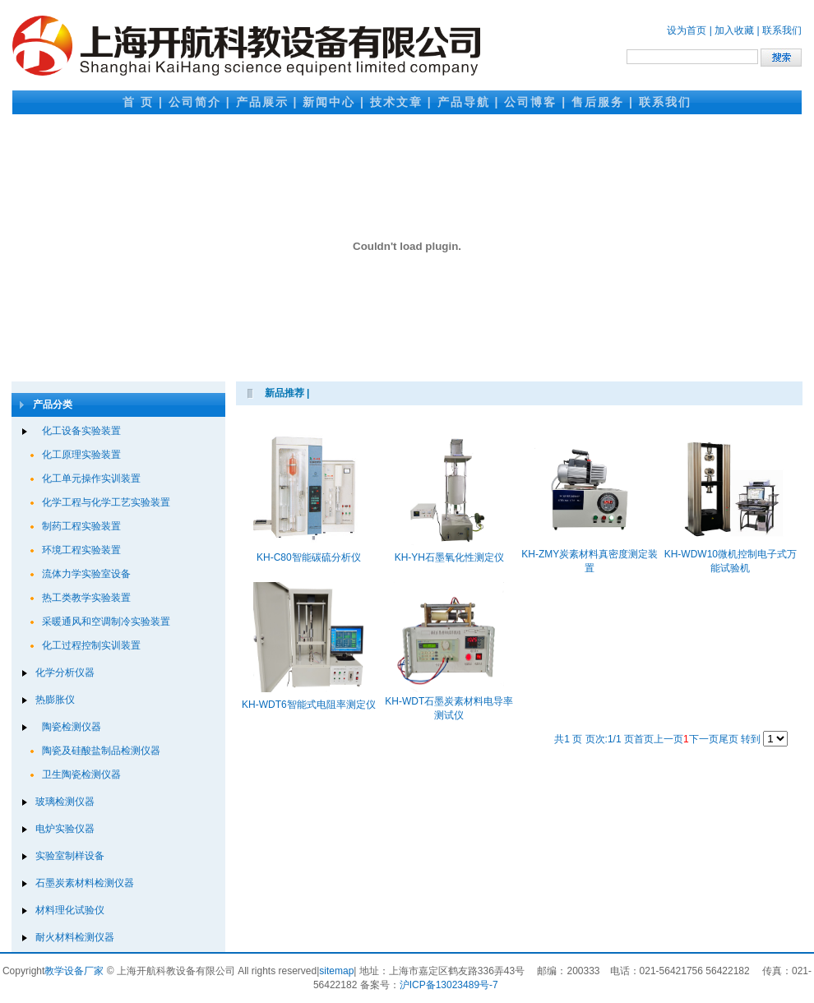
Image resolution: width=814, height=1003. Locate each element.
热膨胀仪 (55, 699)
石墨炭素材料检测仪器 (84, 883)
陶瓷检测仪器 (71, 727)
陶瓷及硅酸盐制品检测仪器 (101, 750)
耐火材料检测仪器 (74, 937)
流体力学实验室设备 (86, 574)
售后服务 (597, 102)
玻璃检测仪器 (65, 801)
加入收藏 (734, 30)
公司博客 (530, 102)
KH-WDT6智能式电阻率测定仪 (309, 704)
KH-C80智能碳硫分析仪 (309, 557)
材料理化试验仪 (69, 910)
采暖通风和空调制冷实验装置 (106, 621)
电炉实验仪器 (65, 828)
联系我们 (782, 30)
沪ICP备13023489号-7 (449, 985)
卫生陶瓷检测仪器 (81, 774)
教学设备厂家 (74, 971)
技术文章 (396, 102)
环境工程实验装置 (81, 550)
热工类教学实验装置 (86, 597)
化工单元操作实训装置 (91, 478)
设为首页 (686, 30)
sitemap (336, 971)
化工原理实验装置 (81, 454)
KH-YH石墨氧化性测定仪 (449, 557)
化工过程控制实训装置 (91, 645)
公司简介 (195, 102)
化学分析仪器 (65, 672)
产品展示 (262, 102)
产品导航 (463, 102)
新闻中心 (329, 102)
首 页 (138, 102)
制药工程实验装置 (81, 526)
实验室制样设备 (69, 856)
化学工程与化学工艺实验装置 (106, 502)
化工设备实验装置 (81, 431)
